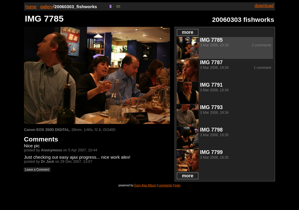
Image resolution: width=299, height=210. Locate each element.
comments (165, 185)
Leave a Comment (37, 169)
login (177, 185)
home (30, 6)
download (264, 5)
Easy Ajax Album (145, 185)
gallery (46, 6)
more (187, 32)
